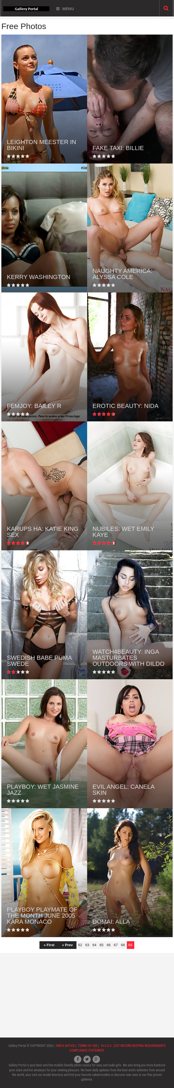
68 (123, 945)
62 (80, 945)
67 (116, 945)
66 (108, 945)
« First (49, 945)
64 (94, 945)
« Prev (67, 945)
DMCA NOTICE (65, 1046)
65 (101, 945)
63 (87, 945)
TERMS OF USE (87, 1046)
